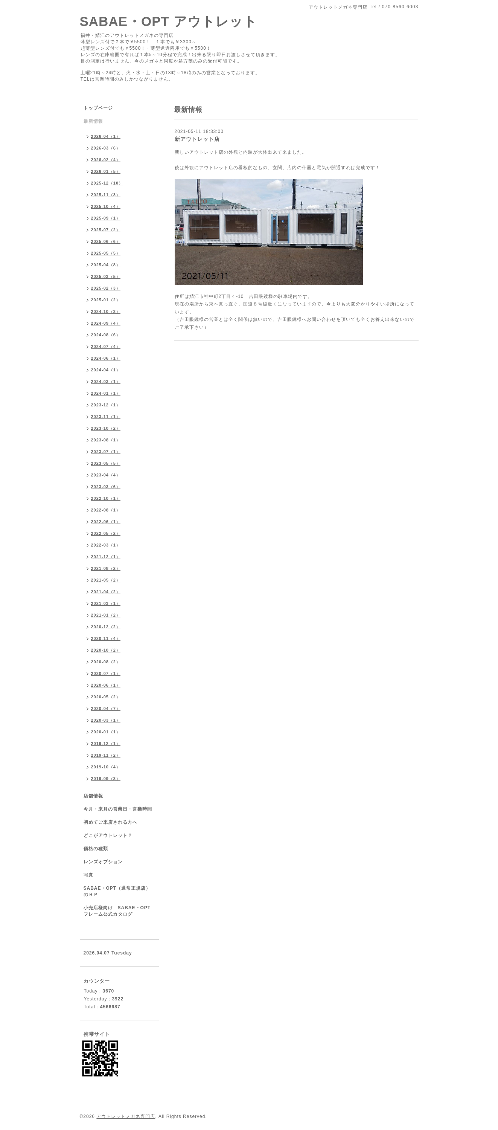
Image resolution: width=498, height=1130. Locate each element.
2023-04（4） (106, 475)
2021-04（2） (106, 591)
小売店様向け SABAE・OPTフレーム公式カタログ (117, 911)
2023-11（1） (106, 416)
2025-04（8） (106, 265)
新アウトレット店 (197, 139)
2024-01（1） (106, 393)
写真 (88, 875)
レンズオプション (103, 861)
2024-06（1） (106, 358)
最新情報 (93, 121)
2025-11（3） (106, 194)
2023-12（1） (106, 405)
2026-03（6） (106, 148)
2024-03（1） (106, 381)
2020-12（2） (106, 627)
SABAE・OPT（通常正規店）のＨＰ (117, 891)
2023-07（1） (106, 451)
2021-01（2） (106, 615)
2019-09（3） (106, 778)
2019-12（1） (106, 743)
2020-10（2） (106, 650)
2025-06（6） (106, 241)
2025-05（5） (106, 253)
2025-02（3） (106, 288)
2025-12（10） (107, 183)
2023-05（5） (106, 463)
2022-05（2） (106, 533)
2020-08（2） (106, 662)
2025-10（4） (106, 206)
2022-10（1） (106, 498)
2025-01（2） (106, 300)
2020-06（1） (106, 685)
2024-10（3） (106, 311)
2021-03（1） (106, 603)
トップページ (98, 108)
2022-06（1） (106, 521)
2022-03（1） (106, 545)
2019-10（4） (106, 767)
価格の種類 (96, 848)
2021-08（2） (106, 568)
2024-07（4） (106, 346)
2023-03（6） (106, 486)
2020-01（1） (106, 732)
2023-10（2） (106, 428)
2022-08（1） (106, 510)
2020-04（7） (106, 708)
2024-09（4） (106, 323)
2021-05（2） (106, 580)
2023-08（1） (106, 440)
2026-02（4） (106, 159)
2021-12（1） (106, 556)
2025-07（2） (106, 230)
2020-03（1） (106, 720)
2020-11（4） (106, 638)
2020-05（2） (106, 697)
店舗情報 (93, 796)
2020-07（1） (106, 673)
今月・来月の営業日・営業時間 (118, 809)
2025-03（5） (106, 276)
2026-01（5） (106, 171)
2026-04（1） (106, 136)
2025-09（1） (106, 218)
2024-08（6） (106, 335)
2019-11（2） (106, 755)
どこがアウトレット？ (108, 835)
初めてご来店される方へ (110, 822)
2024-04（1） (106, 370)
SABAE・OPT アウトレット (168, 21)
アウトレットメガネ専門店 (125, 1116)
